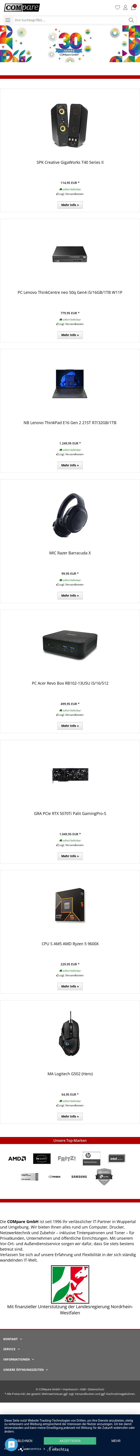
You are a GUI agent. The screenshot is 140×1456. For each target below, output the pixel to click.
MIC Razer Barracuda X (70, 552)
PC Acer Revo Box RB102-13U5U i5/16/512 (70, 683)
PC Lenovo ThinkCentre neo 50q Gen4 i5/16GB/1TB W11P (70, 292)
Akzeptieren (70, 1441)
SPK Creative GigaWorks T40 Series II (70, 162)
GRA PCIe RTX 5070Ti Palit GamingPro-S (70, 813)
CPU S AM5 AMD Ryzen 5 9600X (70, 943)
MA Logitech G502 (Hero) (70, 1073)
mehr (116, 1441)
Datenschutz (96, 1389)
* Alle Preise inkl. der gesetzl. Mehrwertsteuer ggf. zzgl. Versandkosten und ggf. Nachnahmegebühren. (70, 1394)
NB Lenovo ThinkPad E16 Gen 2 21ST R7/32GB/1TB (70, 422)
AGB (82, 1389)
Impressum (70, 1389)
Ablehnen (24, 1441)
